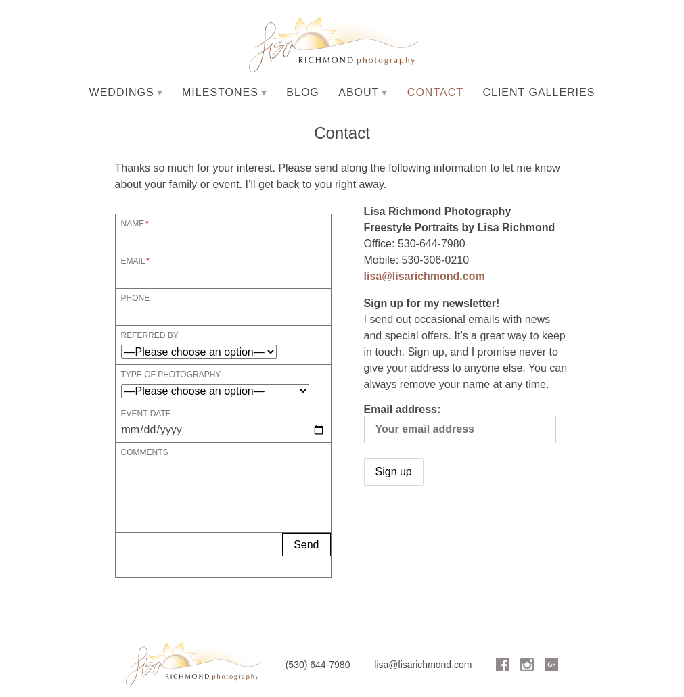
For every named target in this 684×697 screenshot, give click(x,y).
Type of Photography (171, 374)
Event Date (146, 413)
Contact (435, 92)
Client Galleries (538, 92)
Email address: (460, 423)
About (358, 92)
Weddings (121, 92)
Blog (302, 92)
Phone (135, 297)
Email (133, 260)
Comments (144, 452)
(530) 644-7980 (318, 664)
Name (133, 223)
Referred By (150, 335)
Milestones (220, 92)
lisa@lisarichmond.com (424, 276)
